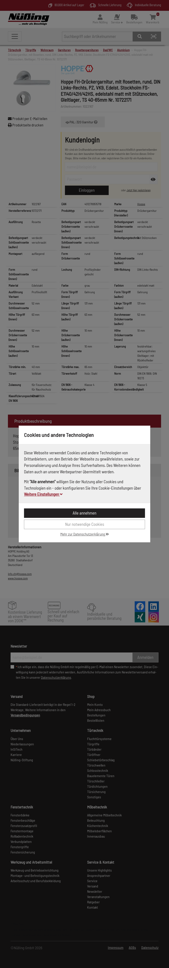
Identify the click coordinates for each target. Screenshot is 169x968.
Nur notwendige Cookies (84, 524)
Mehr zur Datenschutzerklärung (84, 534)
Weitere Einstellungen (43, 494)
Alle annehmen (84, 512)
